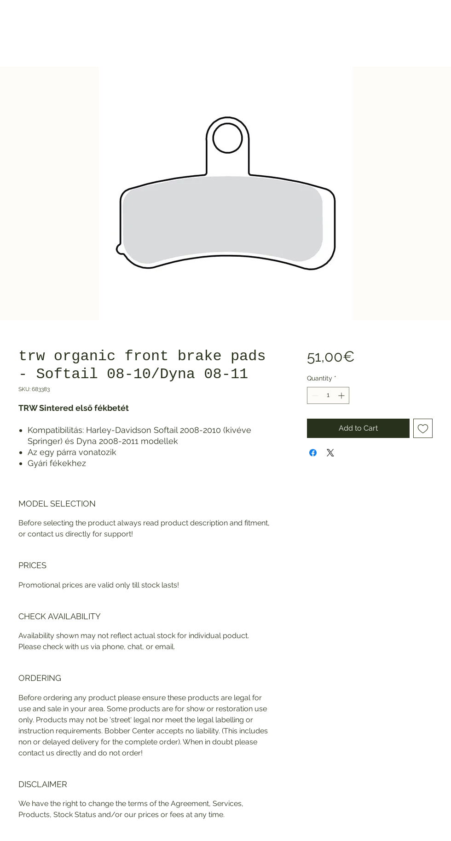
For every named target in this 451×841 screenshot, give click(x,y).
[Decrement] (314, 395)
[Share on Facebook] (312, 452)
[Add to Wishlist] (423, 428)
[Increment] (342, 395)
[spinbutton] (328, 395)
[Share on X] (330, 452)
